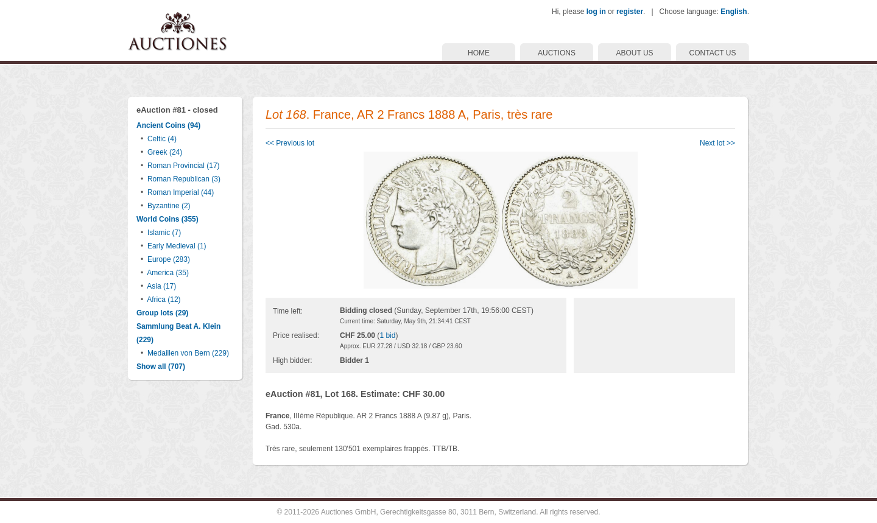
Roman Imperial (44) (180, 192)
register (629, 11)
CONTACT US (712, 53)
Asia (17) (161, 286)
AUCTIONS (557, 53)
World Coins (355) (167, 219)
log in (596, 11)
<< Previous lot (290, 143)
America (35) (168, 273)
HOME (479, 53)
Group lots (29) (162, 313)
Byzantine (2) (169, 206)
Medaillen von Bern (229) (188, 353)
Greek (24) (164, 152)
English (733, 11)
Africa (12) (163, 299)
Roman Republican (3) (183, 179)
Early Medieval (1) (176, 246)
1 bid (387, 335)
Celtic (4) (162, 139)
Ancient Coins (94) (168, 125)
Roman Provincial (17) (183, 165)
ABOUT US (634, 53)
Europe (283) (168, 259)
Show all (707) (160, 366)
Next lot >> (717, 143)
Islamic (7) (164, 232)
